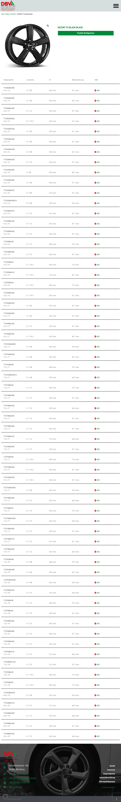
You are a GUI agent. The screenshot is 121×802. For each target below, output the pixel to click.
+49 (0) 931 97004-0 (18, 773)
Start (2, 14)
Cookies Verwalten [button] (108, 787)
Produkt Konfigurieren (85, 33)
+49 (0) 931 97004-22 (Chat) (22, 778)
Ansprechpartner (109, 773)
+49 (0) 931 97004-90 (19, 782)
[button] (115, 5)
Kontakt (112, 765)
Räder (7, 14)
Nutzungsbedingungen (107, 782)
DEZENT (13, 14)
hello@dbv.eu (15, 787)
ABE (97, 90)
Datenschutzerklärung (107, 777)
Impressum (111, 769)
